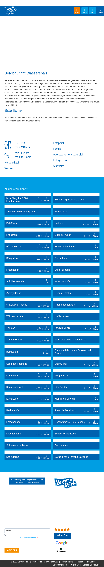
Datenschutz (52, 562)
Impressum (37, 562)
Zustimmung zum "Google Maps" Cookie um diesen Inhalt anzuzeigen (27, 481)
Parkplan (84, 10)
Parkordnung (67, 562)
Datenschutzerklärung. (28, 537)
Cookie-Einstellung (91, 565)
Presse (80, 562)
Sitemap (75, 565)
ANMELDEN (12, 550)
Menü (100, 10)
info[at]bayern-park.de (64, 510)
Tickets (77, 10)
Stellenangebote (60, 565)
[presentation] (22, 543)
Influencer (91, 562)
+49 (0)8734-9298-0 (67, 507)
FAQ (92, 10)
